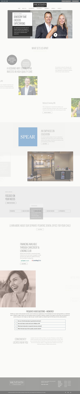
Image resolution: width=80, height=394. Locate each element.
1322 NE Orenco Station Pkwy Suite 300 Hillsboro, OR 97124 (19, 1)
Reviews (54, 8)
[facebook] (65, 392)
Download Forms (75, 1)
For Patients (40, 8)
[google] (68, 392)
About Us (24, 8)
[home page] (40, 5)
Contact (60, 8)
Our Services (32, 8)
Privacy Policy (27, 392)
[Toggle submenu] (26, 8)
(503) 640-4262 (4, 1)
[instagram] (71, 392)
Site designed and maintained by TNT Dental (37, 392)
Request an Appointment (66, 1)
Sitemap (22, 392)
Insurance (47, 8)
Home (19, 8)
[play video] (62, 34)
